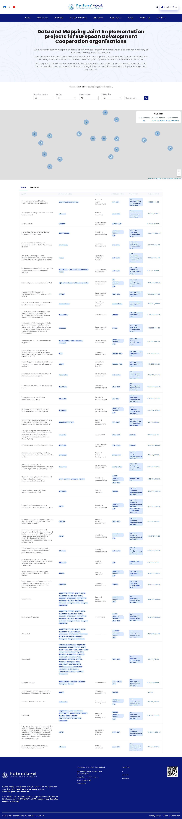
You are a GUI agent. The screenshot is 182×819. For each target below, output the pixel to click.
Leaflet (150, 178)
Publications (116, 18)
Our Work (58, 18)
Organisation (85, 94)
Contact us (81, 783)
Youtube (125, 778)
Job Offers (162, 18)
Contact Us (144, 18)
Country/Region (41, 94)
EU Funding (106, 94)
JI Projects (98, 18)
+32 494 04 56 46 (84, 780)
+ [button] (179, 171)
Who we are (42, 18)
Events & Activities (78, 18)
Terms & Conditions (171, 816)
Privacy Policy (155, 816)
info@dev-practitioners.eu (88, 777)
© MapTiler (157, 178)
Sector (59, 94)
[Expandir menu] (42, 18)
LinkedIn (125, 775)
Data (23, 187)
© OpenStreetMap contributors (171, 178)
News (130, 18)
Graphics (34, 187)
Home (28, 18)
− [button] (179, 174)
